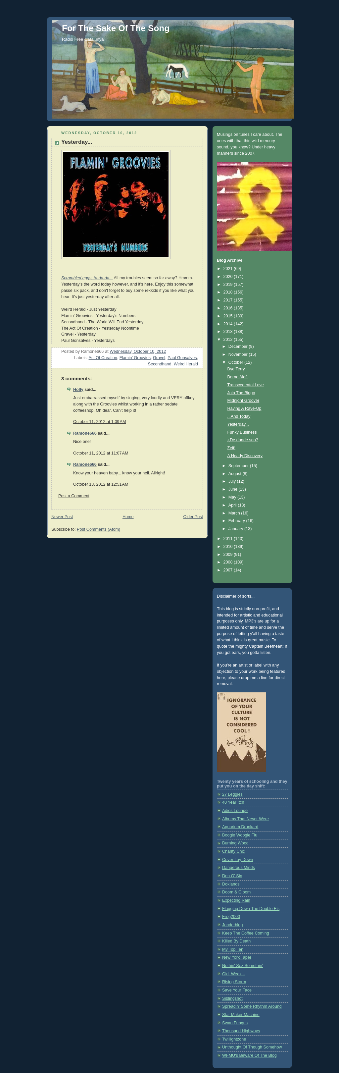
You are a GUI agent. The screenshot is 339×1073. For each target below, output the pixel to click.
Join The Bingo (241, 393)
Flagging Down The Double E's (250, 908)
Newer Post (62, 516)
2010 (228, 546)
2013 (228, 331)
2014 (228, 324)
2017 (228, 300)
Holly (78, 389)
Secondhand (159, 364)
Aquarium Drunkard (240, 827)
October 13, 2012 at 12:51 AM (100, 484)
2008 (228, 562)
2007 (228, 570)
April (233, 505)
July (232, 481)
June (233, 489)
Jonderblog (232, 925)
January (236, 528)
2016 (228, 308)
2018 (228, 292)
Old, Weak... (233, 974)
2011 (228, 538)
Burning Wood (235, 843)
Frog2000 (231, 916)
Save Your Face (237, 990)
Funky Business (242, 432)
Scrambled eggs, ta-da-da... (87, 278)
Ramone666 (85, 433)
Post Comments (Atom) (98, 529)
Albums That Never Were (245, 819)
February (237, 520)
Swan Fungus (235, 1023)
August (235, 473)
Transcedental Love (245, 385)
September (239, 465)
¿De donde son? (242, 440)
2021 (228, 268)
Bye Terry (236, 369)
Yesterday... (238, 424)
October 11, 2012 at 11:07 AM (100, 453)
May (232, 497)
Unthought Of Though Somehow (252, 1047)
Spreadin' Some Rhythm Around (252, 1006)
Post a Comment (73, 496)
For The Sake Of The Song (116, 28)
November (238, 354)
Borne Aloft (237, 377)
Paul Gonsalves (182, 357)
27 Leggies (232, 794)
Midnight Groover (243, 400)
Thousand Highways (241, 1031)
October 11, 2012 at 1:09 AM (99, 421)
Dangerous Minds (238, 867)
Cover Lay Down (237, 859)
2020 (228, 276)
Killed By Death (236, 941)
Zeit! (231, 448)
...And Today (239, 416)
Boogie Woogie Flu (239, 835)
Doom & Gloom (236, 892)
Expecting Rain (236, 900)
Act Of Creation (103, 357)
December (238, 346)
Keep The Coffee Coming (245, 933)
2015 (228, 316)
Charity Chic (233, 851)
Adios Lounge (235, 810)
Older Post (193, 516)
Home (128, 516)
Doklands (231, 884)
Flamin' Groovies (135, 357)
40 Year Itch (233, 802)
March (234, 513)
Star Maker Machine (241, 1014)
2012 (228, 339)
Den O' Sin (232, 876)
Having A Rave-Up (244, 408)
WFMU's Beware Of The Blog (249, 1055)
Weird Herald (186, 364)
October (236, 362)
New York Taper (236, 957)
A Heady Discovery (245, 456)
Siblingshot (232, 998)
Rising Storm (234, 982)
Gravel (159, 357)
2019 (228, 284)
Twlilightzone (234, 1039)
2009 (228, 554)
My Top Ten (232, 949)
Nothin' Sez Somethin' (242, 965)
